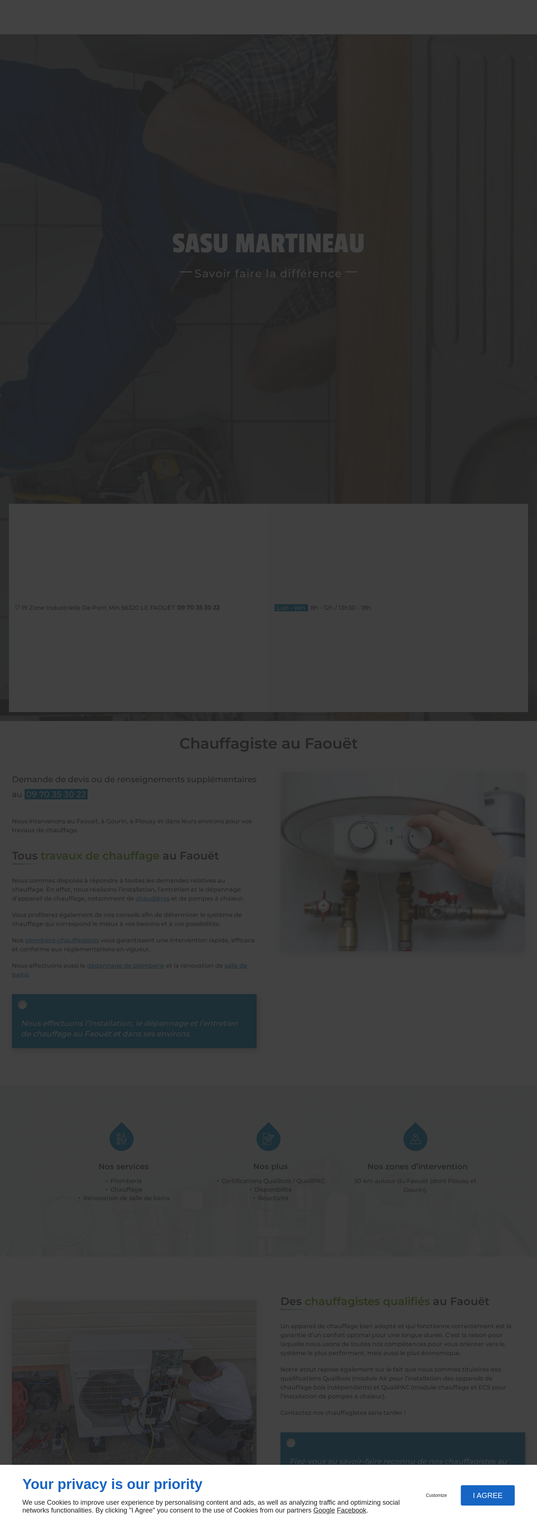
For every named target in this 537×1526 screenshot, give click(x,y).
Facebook (351, 1510)
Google (324, 1510)
